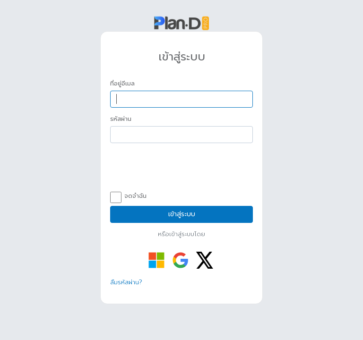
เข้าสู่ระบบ (181, 214)
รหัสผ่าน (120, 119)
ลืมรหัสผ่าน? (126, 282)
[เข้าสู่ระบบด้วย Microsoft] (156, 260)
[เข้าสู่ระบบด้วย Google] (180, 260)
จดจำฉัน (128, 196)
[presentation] (182, 168)
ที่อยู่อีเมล (122, 83)
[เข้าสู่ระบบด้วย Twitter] (205, 260)
